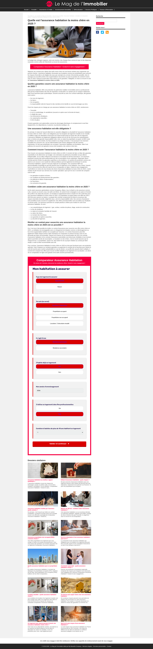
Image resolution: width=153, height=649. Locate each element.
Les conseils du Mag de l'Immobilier (43, 15)
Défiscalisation (78, 9)
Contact (109, 646)
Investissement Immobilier (63, 9)
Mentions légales (87, 646)
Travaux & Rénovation (106, 9)
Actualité (34, 9)
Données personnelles (99, 646)
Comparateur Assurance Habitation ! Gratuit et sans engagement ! (59, 67)
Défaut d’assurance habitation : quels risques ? (75, 480)
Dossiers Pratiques (91, 9)
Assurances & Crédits (45, 9)
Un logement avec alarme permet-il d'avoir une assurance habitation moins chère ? (42, 624)
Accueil (26, 9)
